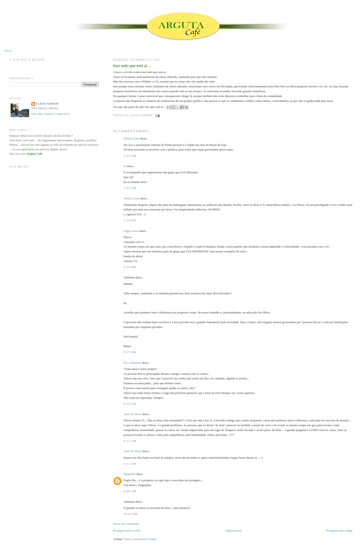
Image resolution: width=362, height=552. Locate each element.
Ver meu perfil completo (50, 114)
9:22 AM (130, 463)
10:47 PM (131, 514)
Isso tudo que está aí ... (132, 65)
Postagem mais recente (127, 530)
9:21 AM (130, 441)
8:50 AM (130, 403)
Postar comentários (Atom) (140, 539)
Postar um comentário (126, 523)
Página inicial (233, 530)
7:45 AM (130, 188)
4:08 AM (130, 491)
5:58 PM (130, 267)
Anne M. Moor (133, 414)
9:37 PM (130, 352)
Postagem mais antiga (339, 530)
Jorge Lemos (131, 231)
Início (8, 50)
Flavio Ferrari (47, 104)
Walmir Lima (131, 138)
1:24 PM (130, 220)
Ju (125, 166)
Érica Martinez (133, 362)
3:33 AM (130, 155)
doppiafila (130, 474)
